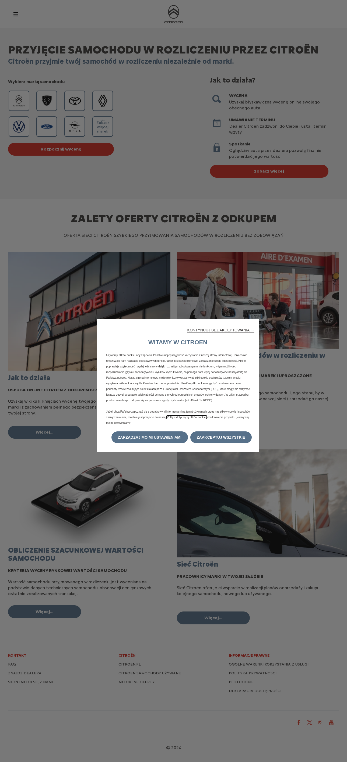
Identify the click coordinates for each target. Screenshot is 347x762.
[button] (220, 330)
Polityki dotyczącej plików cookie (186, 417)
